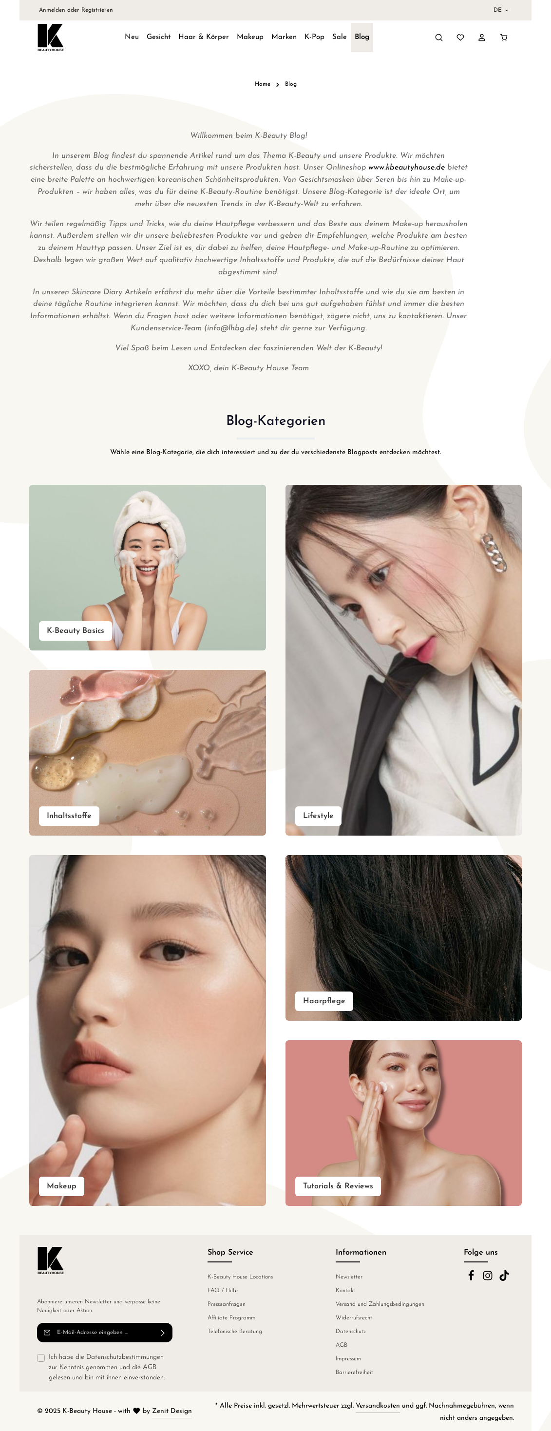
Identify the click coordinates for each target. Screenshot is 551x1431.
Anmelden (52, 10)
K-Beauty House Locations (240, 1277)
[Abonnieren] (162, 1332)
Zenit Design (172, 1411)
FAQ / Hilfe (223, 1291)
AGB (149, 1367)
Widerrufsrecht (354, 1318)
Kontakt (345, 1291)
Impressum (348, 1359)
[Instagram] (488, 1279)
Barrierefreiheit (354, 1372)
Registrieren (97, 10)
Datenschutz (351, 1332)
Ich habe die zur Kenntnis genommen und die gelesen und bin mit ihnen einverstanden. (107, 1366)
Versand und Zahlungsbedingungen (380, 1304)
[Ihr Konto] (482, 37)
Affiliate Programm (231, 1318)
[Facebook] (472, 1279)
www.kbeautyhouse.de (406, 168)
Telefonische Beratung (235, 1332)
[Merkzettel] (460, 37)
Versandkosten (378, 1406)
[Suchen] (439, 37)
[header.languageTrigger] (500, 10)
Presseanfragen (227, 1304)
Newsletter (349, 1277)
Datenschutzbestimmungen (125, 1357)
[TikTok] (504, 1279)
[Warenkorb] (504, 37)
